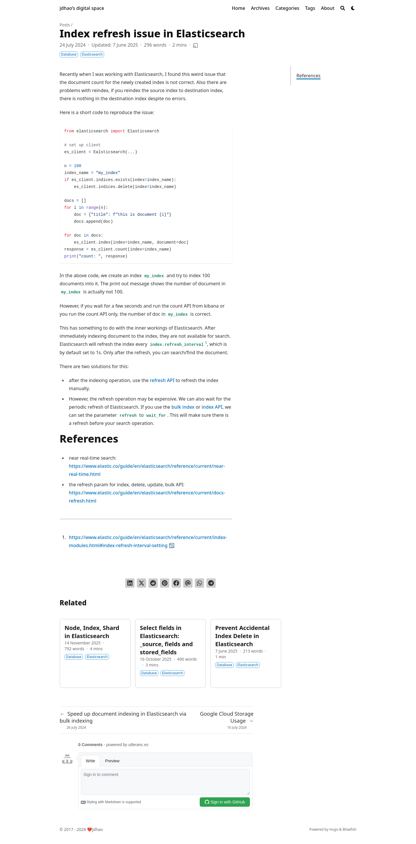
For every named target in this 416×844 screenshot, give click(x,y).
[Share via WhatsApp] (199, 583)
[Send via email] (187, 583)
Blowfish (350, 829)
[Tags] (310, 8)
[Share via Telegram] (211, 583)
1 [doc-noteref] (206, 342)
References (309, 75)
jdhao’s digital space (82, 8)
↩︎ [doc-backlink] (172, 545)
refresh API (162, 380)
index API (211, 407)
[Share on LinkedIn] (130, 583)
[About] (327, 8)
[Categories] (287, 8)
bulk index (183, 407)
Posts (65, 25)
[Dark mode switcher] (353, 8)
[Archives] (260, 8)
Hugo (333, 829)
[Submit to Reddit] (153, 583)
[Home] (238, 8)
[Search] (342, 8)
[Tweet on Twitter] (141, 583)
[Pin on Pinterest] (164, 583)
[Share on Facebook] (176, 583)
